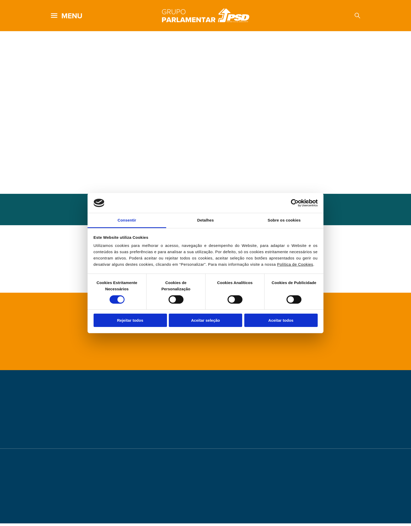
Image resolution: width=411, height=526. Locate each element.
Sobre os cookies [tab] (284, 220)
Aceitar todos (281, 320)
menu (71, 16)
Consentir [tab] (127, 220)
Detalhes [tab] (205, 220)
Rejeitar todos (130, 320)
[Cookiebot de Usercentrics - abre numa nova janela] (295, 203)
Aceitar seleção (205, 320)
